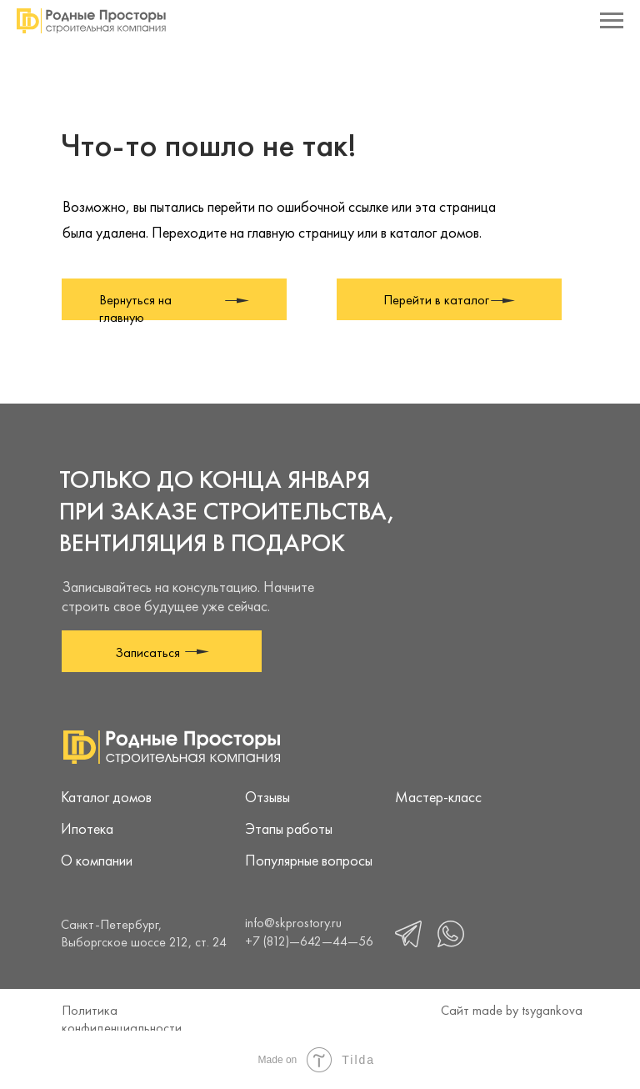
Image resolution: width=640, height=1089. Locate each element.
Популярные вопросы (308, 860)
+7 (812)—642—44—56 (309, 941)
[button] (162, 651)
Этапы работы (288, 828)
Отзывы (267, 796)
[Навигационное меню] (611, 21)
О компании (96, 860)
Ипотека (87, 828)
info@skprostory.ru (293, 922)
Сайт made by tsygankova (511, 1010)
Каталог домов (106, 796)
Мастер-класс (438, 796)
